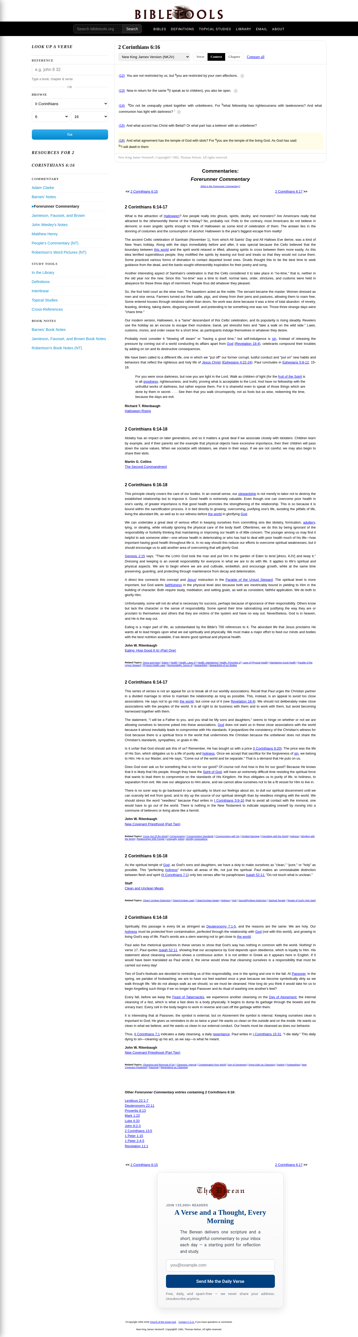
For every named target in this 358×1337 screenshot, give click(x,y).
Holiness (294, 836)
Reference (43, 60)
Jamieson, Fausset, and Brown (58, 215)
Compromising (177, 836)
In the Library (43, 272)
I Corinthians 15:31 (267, 1034)
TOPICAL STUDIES (215, 29)
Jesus (191, 580)
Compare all (255, 57)
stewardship (247, 494)
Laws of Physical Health (255, 662)
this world (161, 250)
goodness (150, 381)
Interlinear (40, 291)
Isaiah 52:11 (168, 950)
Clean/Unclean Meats (207, 900)
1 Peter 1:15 (134, 1136)
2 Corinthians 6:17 (288, 191)
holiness (208, 753)
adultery (309, 522)
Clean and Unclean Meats (144, 888)
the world (215, 514)
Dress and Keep (151, 662)
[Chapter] (50, 116)
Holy (234, 900)
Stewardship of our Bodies (223, 665)
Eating (165, 662)
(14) (122, 105)
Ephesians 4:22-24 (237, 362)
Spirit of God (212, 772)
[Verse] (89, 116)
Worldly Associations (197, 839)
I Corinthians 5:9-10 (229, 800)
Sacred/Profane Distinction (253, 900)
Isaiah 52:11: (255, 875)
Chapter (234, 57)
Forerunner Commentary (56, 206)
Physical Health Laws (154, 665)
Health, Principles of (230, 662)
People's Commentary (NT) (55, 243)
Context (216, 57)
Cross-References (47, 309)
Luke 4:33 (132, 1121)
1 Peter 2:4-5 (134, 1141)
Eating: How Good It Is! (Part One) (150, 650)
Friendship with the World (274, 836)
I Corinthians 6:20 (267, 748)
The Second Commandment (146, 467)
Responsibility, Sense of (179, 665)
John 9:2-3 (133, 1126)
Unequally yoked (175, 839)
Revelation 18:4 (247, 344)
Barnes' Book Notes (49, 329)
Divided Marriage (250, 836)
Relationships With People (150, 839)
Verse (200, 57)
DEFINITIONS (182, 29)
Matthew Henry (45, 234)
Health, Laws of (187, 662)
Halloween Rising (138, 411)
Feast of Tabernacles (188, 997)
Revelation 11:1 (136, 1146)
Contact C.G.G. (187, 1322)
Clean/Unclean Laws (183, 900)
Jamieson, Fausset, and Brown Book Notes (69, 339)
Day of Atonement (283, 997)
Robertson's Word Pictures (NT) (59, 252)
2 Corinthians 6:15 (144, 191)
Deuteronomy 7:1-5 (221, 926)
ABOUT (278, 29)
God (230, 344)
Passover (299, 974)
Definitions (41, 282)
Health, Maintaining (208, 662)
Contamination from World (212, 1064)
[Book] (70, 103)
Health (173, 662)
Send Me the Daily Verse (220, 1281)
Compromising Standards (200, 836)
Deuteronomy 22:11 (139, 1106)
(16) (122, 140)
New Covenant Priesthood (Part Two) (152, 824)
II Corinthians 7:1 (175, 875)
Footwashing (293, 1064)
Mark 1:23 (132, 1116)
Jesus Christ (211, 362)
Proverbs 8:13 (135, 1111)
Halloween (172, 216)
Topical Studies (45, 300)
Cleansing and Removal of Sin (159, 1064)
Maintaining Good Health (283, 662)
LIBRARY (243, 29)
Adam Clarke (43, 188)
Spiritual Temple (277, 900)
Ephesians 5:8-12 (296, 362)
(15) (122, 125)
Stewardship (201, 665)
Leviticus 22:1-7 (137, 1101)
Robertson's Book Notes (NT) (57, 348)
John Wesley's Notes (50, 225)
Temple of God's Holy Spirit (301, 900)
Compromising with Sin (227, 836)
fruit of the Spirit (290, 376)
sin (274, 339)
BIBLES (159, 29)
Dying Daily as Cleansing (262, 1064)
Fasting (281, 1064)
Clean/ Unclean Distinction (157, 900)
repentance (221, 1034)
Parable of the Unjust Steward (249, 580)
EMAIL (261, 29)
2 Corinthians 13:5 (138, 1131)
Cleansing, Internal (186, 1064)
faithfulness (173, 585)
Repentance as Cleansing (174, 1067)
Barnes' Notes (44, 197)
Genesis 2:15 (135, 556)
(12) (122, 76)
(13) (122, 91)
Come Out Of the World (155, 836)
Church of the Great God (163, 1322)
